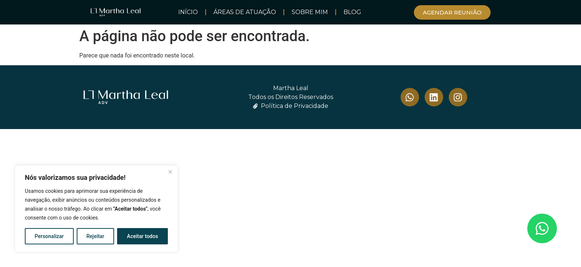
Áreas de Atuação (244, 12)
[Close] (170, 171)
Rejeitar (95, 236)
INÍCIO (188, 12)
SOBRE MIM (310, 12)
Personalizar (49, 236)
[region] (96, 208)
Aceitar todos (142, 236)
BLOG (352, 12)
